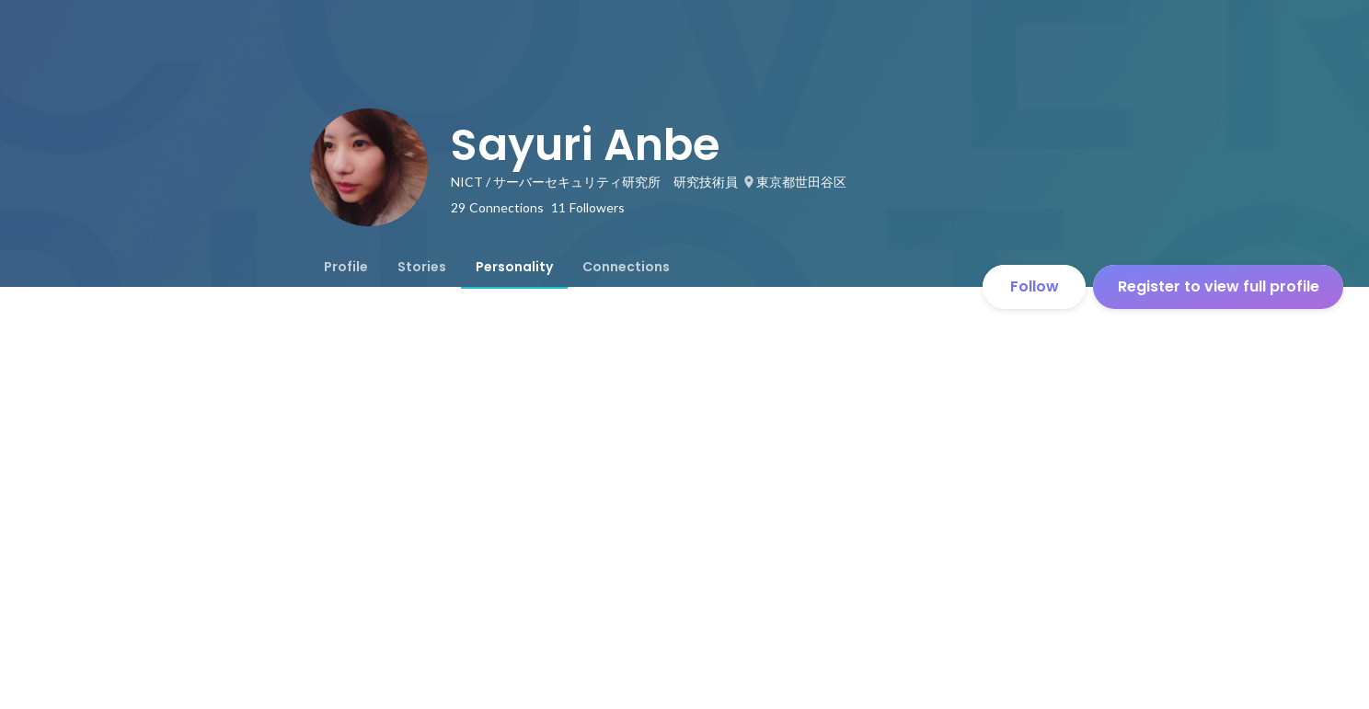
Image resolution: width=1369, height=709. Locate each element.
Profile (346, 266)
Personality (514, 266)
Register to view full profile (1218, 286)
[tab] (346, 267)
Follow (1034, 286)
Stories (421, 266)
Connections (626, 266)
